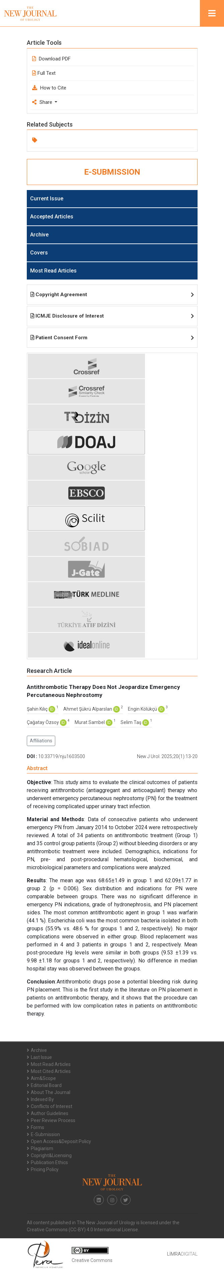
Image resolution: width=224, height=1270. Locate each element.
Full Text (44, 73)
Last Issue (39, 1057)
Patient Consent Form (112, 338)
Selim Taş (131, 722)
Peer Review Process (51, 1120)
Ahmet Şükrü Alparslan (88, 709)
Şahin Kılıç (38, 709)
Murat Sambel (90, 722)
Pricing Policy (43, 1169)
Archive (39, 234)
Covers (39, 252)
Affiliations (41, 740)
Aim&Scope (41, 1078)
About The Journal (48, 1092)
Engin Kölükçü (143, 709)
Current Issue (46, 198)
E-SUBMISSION (112, 172)
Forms (35, 1127)
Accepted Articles (51, 216)
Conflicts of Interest (49, 1106)
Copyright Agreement (112, 295)
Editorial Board (44, 1085)
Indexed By (40, 1099)
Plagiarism (40, 1148)
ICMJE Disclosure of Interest (112, 316)
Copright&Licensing (49, 1155)
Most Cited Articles (49, 1071)
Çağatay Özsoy (43, 722)
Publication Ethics (47, 1162)
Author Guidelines (47, 1113)
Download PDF (51, 59)
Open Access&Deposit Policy (59, 1141)
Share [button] (43, 102)
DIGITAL (182, 1254)
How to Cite (49, 88)
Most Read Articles (53, 270)
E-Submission (43, 1134)
